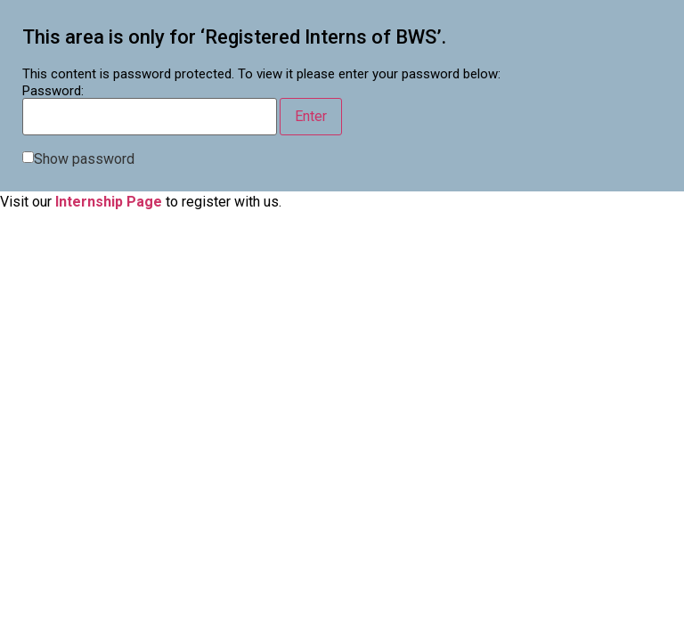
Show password (84, 159)
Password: (149, 110)
